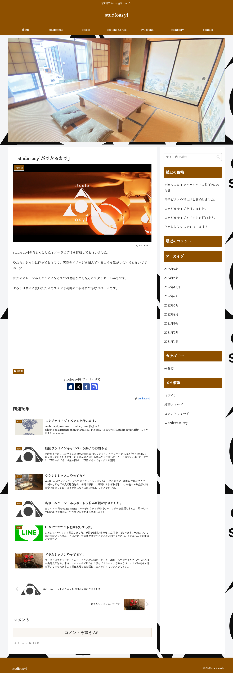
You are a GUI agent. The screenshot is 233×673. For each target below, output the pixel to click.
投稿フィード (173, 404)
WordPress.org (176, 422)
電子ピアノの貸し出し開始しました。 (190, 199)
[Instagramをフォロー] (94, 386)
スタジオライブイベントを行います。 (190, 217)
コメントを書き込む (82, 632)
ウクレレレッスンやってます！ (186, 226)
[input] (193, 157)
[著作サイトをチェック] (70, 386)
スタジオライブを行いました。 (186, 208)
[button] (13, 90)
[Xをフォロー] (78, 386)
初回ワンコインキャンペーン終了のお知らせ (192, 187)
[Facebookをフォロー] (86, 386)
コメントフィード (176, 413)
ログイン (170, 395)
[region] (116, 90)
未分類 (18, 371)
